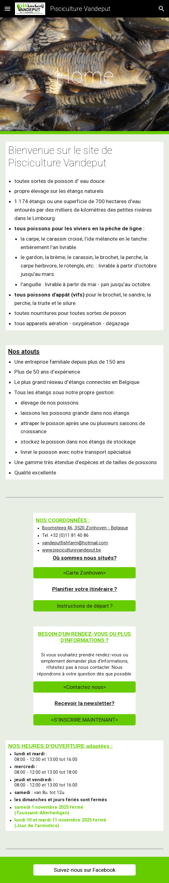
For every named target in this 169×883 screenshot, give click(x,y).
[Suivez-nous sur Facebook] (84, 870)
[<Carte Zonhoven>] (84, 573)
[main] (84, 76)
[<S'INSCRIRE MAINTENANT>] (84, 720)
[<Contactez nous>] (84, 687)
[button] (7, 8)
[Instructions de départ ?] (84, 606)
